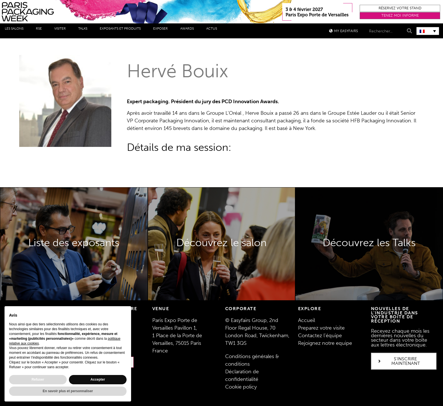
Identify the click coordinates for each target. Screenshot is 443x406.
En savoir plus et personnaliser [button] (68, 391)
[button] (400, 8)
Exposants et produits (122, 29)
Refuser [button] (38, 379)
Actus (213, 29)
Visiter (61, 29)
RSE (40, 29)
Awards (188, 29)
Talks (84, 29)
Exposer (162, 29)
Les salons (15, 29)
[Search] (408, 31)
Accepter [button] (97, 379)
